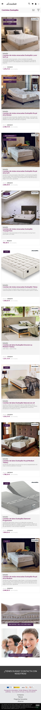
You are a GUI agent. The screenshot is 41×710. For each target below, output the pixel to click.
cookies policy (22, 708)
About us (20, 701)
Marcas (20, 697)
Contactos (20, 695)
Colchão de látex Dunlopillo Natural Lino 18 (19, 403)
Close (37, 705)
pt (38, 4)
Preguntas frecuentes (20, 699)
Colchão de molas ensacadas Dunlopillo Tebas (20, 287)
